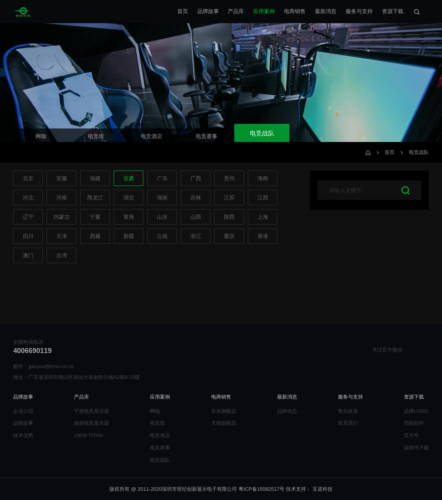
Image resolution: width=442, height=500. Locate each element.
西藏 (95, 236)
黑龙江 (95, 197)
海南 (262, 178)
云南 (162, 236)
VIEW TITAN (88, 435)
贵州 (229, 178)
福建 (95, 178)
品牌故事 (208, 11)
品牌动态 (287, 411)
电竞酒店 (160, 435)
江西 (262, 197)
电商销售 (295, 11)
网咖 (155, 411)
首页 (182, 11)
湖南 (162, 197)
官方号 (411, 435)
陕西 (229, 217)
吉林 (195, 197)
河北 (28, 197)
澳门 (28, 255)
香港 (262, 236)
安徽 (61, 178)
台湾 (61, 255)
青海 (128, 217)
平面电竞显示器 (91, 411)
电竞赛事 (160, 448)
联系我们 (348, 423)
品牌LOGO (416, 411)
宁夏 (95, 217)
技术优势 (23, 435)
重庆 (229, 236)
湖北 (128, 197)
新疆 (128, 236)
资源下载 (392, 11)
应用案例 (264, 11)
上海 (262, 217)
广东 (162, 178)
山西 (195, 217)
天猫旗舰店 (223, 423)
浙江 (195, 236)
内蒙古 (62, 217)
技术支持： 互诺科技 (309, 489)
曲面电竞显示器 (91, 423)
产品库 (236, 11)
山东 (162, 217)
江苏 (229, 197)
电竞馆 (157, 423)
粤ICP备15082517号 (262, 489)
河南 (61, 197)
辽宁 (28, 217)
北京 (28, 178)
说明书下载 (416, 448)
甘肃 (128, 178)
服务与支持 (359, 11)
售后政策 (348, 411)
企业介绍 (23, 411)
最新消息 (325, 11)
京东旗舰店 (223, 411)
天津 (61, 236)
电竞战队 (419, 152)
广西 (195, 178)
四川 (28, 236)
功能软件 (414, 423)
